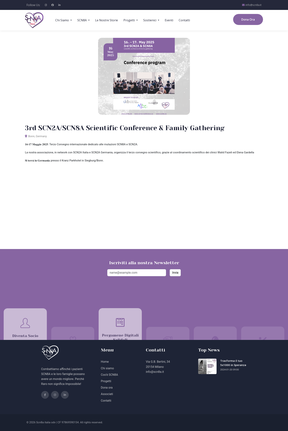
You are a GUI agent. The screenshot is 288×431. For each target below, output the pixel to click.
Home (105, 361)
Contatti (184, 20)
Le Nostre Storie (106, 20)
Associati (107, 394)
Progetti (129, 20)
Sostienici (150, 20)
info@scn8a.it (252, 5)
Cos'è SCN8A (109, 374)
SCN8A (82, 20)
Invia (175, 272)
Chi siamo (107, 368)
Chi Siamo (62, 20)
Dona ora (107, 387)
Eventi (169, 20)
